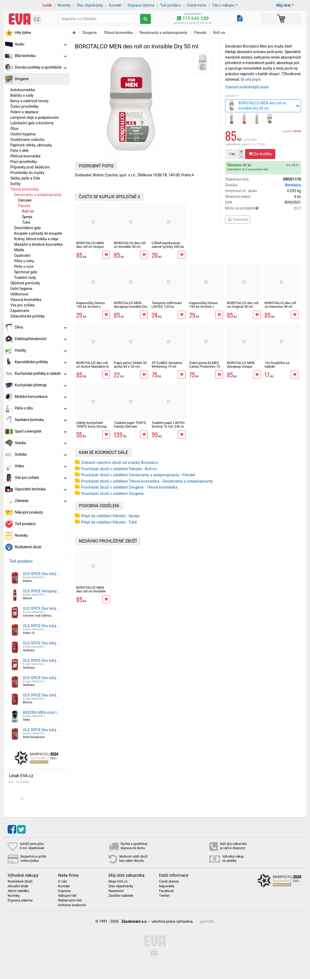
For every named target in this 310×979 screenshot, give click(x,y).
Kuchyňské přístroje (41, 385)
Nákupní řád (67, 896)
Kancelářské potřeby (41, 362)
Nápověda (166, 886)
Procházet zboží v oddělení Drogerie (112, 493)
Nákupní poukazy (29, 512)
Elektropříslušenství (41, 339)
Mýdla (19, 250)
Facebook (166, 891)
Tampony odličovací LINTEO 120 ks (167, 305)
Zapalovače (19, 311)
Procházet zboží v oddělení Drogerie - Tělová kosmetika (129, 487)
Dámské (25, 200)
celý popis (253, 79)
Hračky (41, 350)
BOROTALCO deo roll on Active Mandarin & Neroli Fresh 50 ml (92, 366)
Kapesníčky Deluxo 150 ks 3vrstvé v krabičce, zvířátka (203, 306)
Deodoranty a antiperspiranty (37, 195)
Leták (47, 5)
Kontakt (115, 5)
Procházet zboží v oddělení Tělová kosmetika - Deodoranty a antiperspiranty (147, 481)
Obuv (14, 128)
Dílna (41, 327)
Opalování (22, 255)
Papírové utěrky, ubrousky (31, 145)
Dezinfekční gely (27, 228)
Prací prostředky (23, 162)
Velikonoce (19, 294)
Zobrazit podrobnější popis (247, 87)
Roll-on (28, 211)
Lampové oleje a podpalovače (34, 117)
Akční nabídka (18, 891)
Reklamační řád (70, 900)
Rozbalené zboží (28, 547)
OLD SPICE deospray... (41, 591)
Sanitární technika (41, 420)
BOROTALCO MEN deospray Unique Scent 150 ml (241, 366)
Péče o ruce (23, 266)
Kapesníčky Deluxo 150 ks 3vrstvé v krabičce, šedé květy (91, 306)
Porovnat (237, 219)
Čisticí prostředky (24, 106)
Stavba (41, 443)
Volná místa (196, 5)
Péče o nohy (24, 261)
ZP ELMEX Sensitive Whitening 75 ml (167, 364)
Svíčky (15, 184)
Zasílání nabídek (121, 896)
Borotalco (293, 185)
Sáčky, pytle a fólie (25, 178)
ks (232, 154)
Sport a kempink (41, 431)
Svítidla (41, 454)
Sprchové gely (25, 272)
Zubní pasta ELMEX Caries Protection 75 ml (204, 366)
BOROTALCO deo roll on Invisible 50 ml (129, 245)
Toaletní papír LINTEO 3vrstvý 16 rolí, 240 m (168, 424)
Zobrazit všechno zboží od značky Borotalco (119, 462)
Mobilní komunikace (41, 396)
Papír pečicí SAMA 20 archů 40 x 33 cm (130, 364)
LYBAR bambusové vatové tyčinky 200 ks (168, 245)
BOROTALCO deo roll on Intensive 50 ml (280, 305)
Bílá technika (41, 56)
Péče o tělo (41, 408)
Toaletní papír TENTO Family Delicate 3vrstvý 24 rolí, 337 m (130, 426)
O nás (62, 881)
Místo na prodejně (263, 208)
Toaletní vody (25, 277)
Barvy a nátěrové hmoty (29, 101)
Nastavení (116, 891)
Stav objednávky (90, 5)
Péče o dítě (19, 150)
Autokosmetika (22, 90)
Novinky (64, 5)
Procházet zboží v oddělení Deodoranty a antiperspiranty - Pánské (138, 475)
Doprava (291, 131)
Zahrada (41, 501)
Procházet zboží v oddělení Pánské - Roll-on (119, 469)
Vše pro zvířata (22, 305)
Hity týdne (23, 32)
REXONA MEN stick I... (41, 712)
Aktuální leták (18, 886)
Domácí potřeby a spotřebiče (41, 67)
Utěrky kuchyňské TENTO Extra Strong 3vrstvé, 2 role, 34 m (91, 426)
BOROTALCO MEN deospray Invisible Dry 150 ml (130, 306)
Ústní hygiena (21, 288)
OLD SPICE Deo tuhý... (41, 574)
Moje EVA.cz (118, 881)
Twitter (164, 896)
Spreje (27, 217)
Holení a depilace (24, 112)
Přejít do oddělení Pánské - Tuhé (109, 522)
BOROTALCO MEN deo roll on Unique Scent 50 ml (90, 247)
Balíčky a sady (21, 95)
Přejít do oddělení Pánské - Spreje (110, 516)
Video (41, 466)
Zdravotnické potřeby (27, 316)
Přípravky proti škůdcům (30, 167)
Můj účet (283, 5)
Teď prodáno (170, 5)
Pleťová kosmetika (25, 156)
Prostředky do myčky (27, 173)
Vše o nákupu (223, 5)
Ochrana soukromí (72, 905)
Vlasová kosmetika (25, 300)
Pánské (24, 206)
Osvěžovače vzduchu (27, 139)
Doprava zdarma (141, 5)
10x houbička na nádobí (277, 364)
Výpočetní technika (41, 489)
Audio (41, 44)
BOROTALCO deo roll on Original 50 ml (242, 305)
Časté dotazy (169, 881)
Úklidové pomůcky (25, 283)
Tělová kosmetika (24, 189)
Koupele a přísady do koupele (38, 233)
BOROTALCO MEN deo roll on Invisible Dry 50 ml (90, 591)
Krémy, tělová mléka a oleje (36, 239)
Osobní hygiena (22, 134)
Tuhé (26, 222)
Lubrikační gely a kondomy (32, 123)
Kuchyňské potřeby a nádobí (41, 373)
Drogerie (41, 79)
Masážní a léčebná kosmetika (38, 244)
